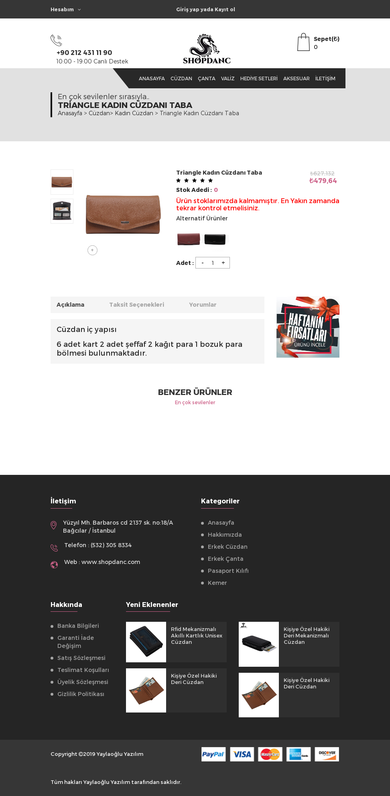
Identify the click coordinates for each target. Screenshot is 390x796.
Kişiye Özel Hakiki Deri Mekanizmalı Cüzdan (306, 635)
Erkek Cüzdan (228, 546)
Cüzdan (181, 78)
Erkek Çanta (226, 558)
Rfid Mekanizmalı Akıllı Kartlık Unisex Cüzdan (196, 635)
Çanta (206, 78)
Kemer (217, 582)
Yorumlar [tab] (203, 304)
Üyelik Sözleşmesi (82, 681)
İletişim (325, 78)
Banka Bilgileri (78, 625)
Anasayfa (152, 78)
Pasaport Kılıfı (228, 570)
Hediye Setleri (259, 78)
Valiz (228, 78)
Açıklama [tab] (70, 304)
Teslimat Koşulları (83, 669)
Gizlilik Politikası (80, 693)
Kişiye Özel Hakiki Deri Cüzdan (194, 678)
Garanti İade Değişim (75, 641)
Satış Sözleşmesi (81, 657)
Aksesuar (296, 78)
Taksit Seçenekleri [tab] (137, 304)
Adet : (185, 262)
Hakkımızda (225, 534)
